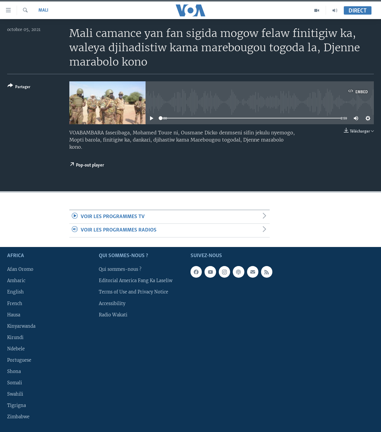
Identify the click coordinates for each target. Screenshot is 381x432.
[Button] (18, 87)
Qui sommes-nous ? (120, 269)
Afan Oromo (20, 269)
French (14, 303)
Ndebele (16, 349)
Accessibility (112, 303)
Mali (43, 10)
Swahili (15, 394)
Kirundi (15, 337)
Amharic (16, 280)
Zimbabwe (18, 416)
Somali (14, 383)
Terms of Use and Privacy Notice (133, 292)
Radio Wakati (113, 314)
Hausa (13, 314)
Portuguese (19, 360)
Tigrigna (16, 405)
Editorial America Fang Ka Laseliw (135, 280)
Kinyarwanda (21, 326)
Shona (14, 371)
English (15, 292)
